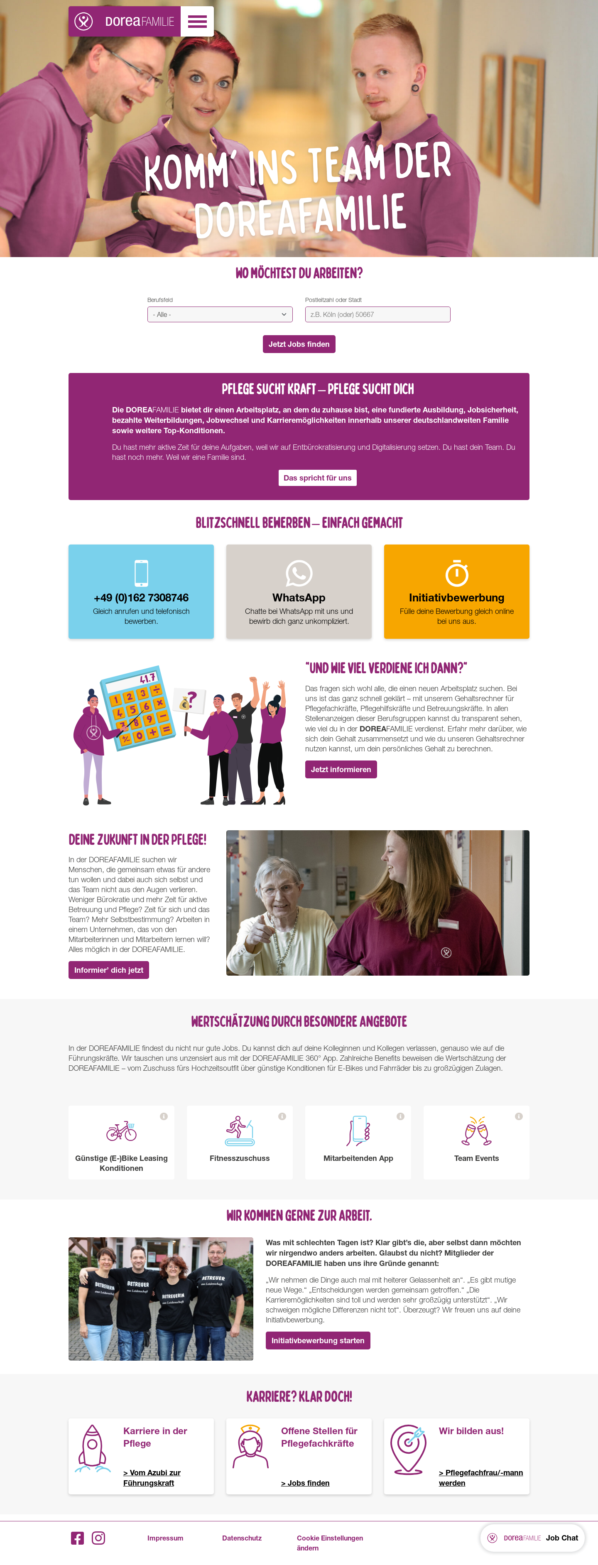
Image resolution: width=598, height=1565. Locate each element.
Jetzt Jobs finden (299, 343)
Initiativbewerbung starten (318, 1340)
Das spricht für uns (318, 477)
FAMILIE (470, 1542)
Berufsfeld (160, 299)
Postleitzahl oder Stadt (333, 299)
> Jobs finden (305, 1482)
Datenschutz (242, 1538)
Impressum (165, 1538)
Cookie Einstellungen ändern (330, 1543)
